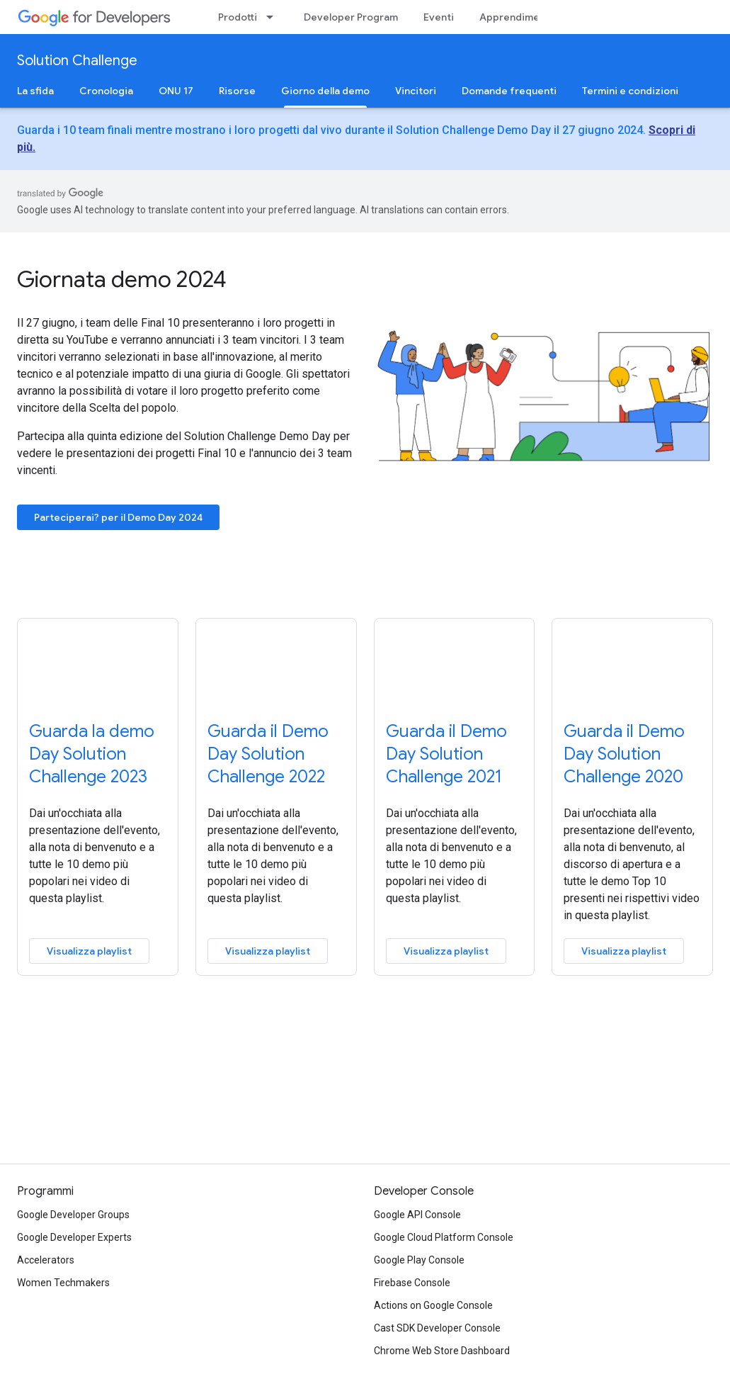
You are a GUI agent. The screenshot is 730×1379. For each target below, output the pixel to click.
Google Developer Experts (74, 1237)
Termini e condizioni (630, 90)
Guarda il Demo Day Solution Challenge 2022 (268, 754)
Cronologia (106, 90)
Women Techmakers (63, 1282)
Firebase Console (412, 1282)
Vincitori (415, 90)
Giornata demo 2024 (122, 279)
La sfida (35, 90)
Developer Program (351, 17)
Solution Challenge (77, 60)
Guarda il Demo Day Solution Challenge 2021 (446, 754)
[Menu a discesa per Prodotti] (274, 17)
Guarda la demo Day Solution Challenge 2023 (91, 754)
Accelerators (45, 1260)
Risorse (237, 90)
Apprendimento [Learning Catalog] (517, 17)
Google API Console (417, 1214)
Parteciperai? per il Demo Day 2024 (118, 517)
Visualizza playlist (89, 951)
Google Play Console (419, 1260)
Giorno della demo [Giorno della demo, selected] (325, 90)
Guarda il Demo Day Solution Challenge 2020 (624, 754)
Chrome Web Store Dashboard (442, 1350)
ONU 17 (176, 90)
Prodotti (237, 17)
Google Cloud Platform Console (443, 1237)
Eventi (438, 17)
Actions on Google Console (433, 1305)
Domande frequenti (509, 90)
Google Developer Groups (73, 1214)
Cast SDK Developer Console (437, 1328)
